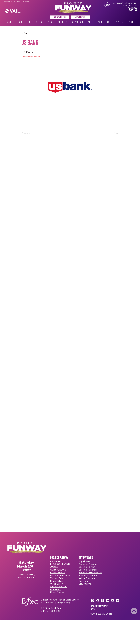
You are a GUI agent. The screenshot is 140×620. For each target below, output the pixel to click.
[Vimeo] (117, 600)
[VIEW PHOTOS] (80, 17)
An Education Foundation (125, 3)
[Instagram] (131, 9)
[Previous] (31, 133)
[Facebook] (136, 9)
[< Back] (31, 33)
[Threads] (102, 600)
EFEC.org (107, 614)
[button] (84, 561)
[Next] (111, 133)
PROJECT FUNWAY (59, 558)
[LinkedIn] (107, 600)
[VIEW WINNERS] (60, 17)
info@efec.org (63, 603)
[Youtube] (112, 600)
